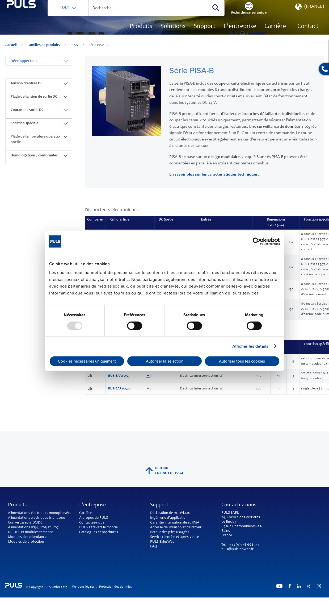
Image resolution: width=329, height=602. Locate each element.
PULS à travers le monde (98, 527)
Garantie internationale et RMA (174, 523)
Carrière (85, 513)
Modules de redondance (27, 537)
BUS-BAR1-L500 (119, 393)
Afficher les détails (250, 346)
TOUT (90, 16)
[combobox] (154, 16)
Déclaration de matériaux (170, 513)
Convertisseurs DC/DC (25, 523)
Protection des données (115, 586)
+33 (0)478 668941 (244, 545)
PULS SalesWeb (162, 542)
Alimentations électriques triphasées (36, 518)
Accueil (11, 53)
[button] (309, 16)
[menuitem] (275, 35)
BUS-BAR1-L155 (118, 380)
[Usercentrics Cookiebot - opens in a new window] (256, 241)
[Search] (227, 15)
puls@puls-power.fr (237, 549)
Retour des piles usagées (169, 532)
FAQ (153, 547)
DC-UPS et (16, 532)
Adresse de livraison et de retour (175, 527)
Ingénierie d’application (169, 518)
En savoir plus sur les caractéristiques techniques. (214, 178)
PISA (74, 53)
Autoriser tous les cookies (242, 361)
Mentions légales (83, 586)
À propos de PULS (93, 518)
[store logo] (34, 29)
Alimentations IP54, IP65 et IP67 (33, 527)
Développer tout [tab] (24, 65)
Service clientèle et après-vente (174, 537)
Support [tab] (159, 505)
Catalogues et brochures (98, 532)
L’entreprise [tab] (92, 505)
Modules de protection (26, 542)
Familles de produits (44, 53)
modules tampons (39, 532)
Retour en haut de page (164, 471)
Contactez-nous (91, 523)
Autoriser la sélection (164, 361)
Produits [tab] (17, 505)
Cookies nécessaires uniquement (87, 361)
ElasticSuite (183, 599)
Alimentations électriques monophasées (39, 513)
